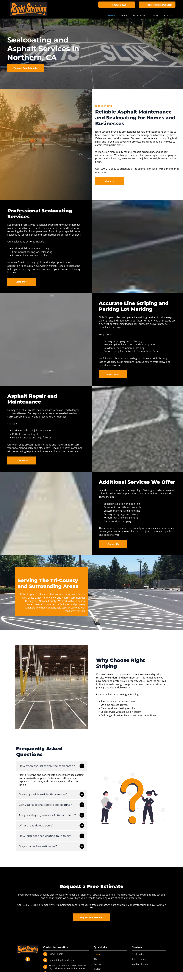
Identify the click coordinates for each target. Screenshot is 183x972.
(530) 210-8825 (30, 904)
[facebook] (27, 958)
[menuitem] (111, 15)
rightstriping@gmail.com (63, 904)
